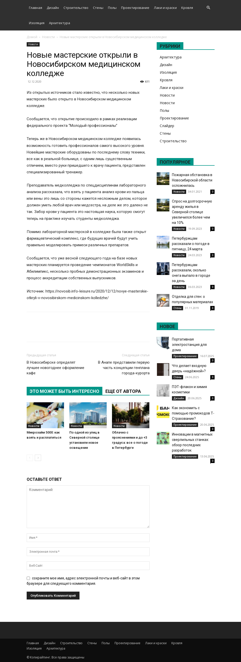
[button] (208, 7)
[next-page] (38, 458)
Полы (112, 7)
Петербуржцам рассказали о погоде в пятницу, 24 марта (191, 243)
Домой (32, 37)
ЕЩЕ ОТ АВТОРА (123, 391)
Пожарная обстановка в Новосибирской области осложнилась (192, 180)
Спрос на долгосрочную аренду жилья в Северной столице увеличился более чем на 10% (192, 212)
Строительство (75, 7)
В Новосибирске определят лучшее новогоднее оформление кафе (55, 367)
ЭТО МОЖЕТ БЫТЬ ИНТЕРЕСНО (64, 391)
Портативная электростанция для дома (189, 344)
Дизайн (53, 7)
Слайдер (167, 125)
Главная (35, 7)
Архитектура (59, 23)
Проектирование (135, 7)
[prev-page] (30, 458)
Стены (98, 7)
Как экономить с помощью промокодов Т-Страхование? (193, 413)
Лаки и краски (165, 7)
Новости (48, 37)
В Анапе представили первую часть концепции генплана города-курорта (124, 367)
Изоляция (36, 23)
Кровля (187, 7)
